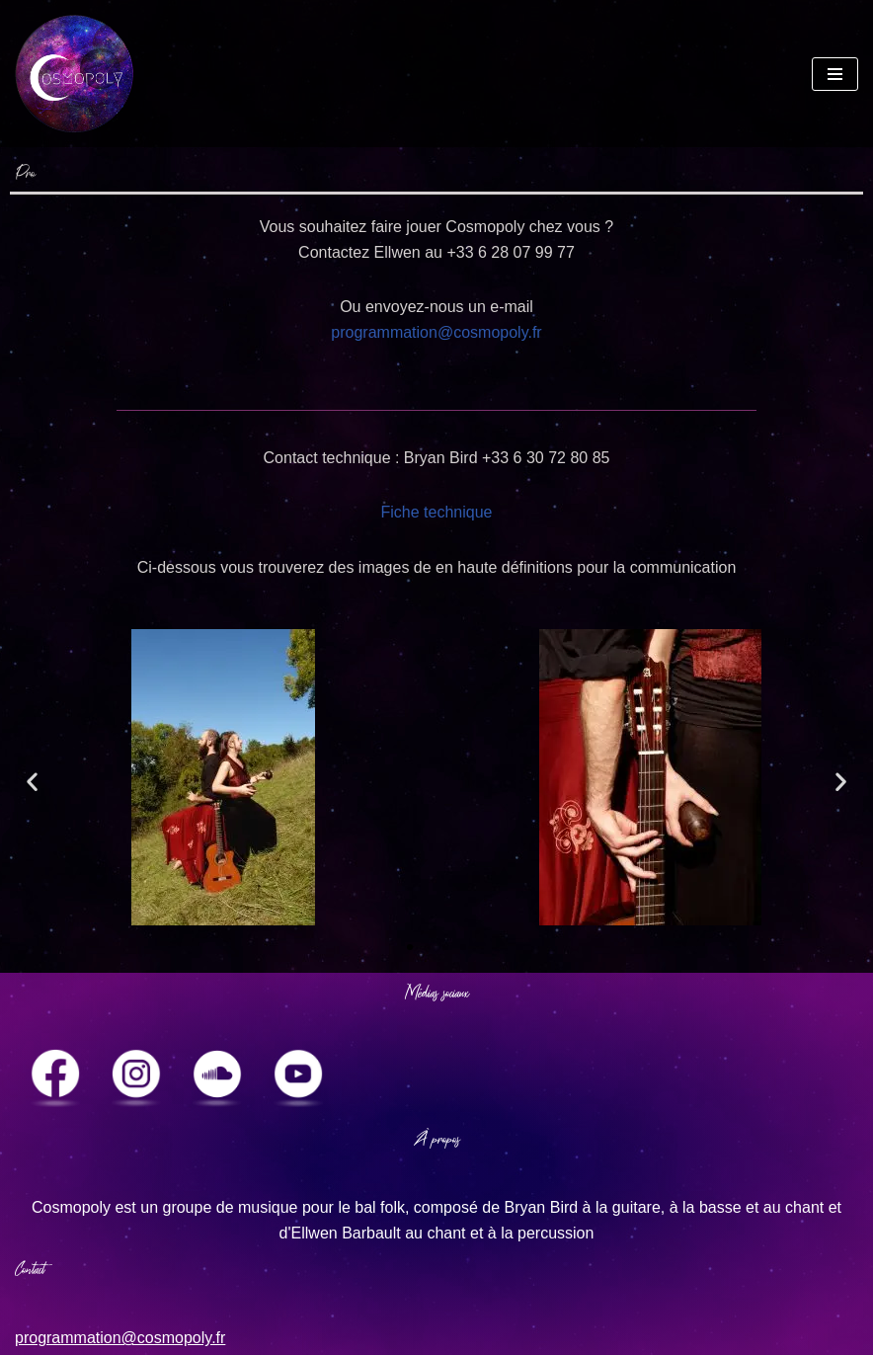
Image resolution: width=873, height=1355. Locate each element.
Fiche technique (437, 512)
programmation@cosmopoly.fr (436, 332)
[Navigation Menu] (835, 74)
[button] (32, 781)
